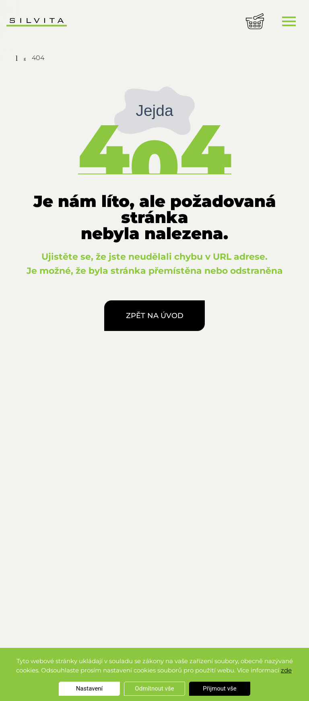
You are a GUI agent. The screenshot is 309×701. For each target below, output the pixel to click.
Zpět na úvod (154, 315)
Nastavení (89, 688)
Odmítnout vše (154, 688)
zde (286, 670)
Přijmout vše (219, 688)
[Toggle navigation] (289, 21)
